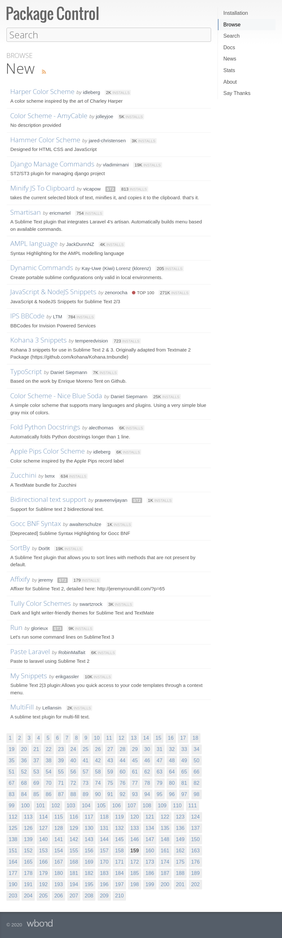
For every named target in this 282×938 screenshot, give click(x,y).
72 (73, 782)
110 (177, 805)
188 (180, 873)
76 (122, 782)
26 (98, 749)
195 (89, 884)
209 (104, 895)
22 (49, 749)
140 (43, 839)
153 (43, 850)
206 (58, 895)
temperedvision (91, 340)
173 (149, 861)
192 (43, 884)
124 (195, 816)
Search (231, 36)
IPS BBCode (27, 315)
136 (180, 827)
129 (74, 827)
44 (122, 760)
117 (89, 816)
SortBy (20, 547)
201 (180, 884)
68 (24, 782)
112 (13, 816)
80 (172, 782)
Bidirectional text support (48, 498)
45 (135, 760)
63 (159, 771)
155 (74, 850)
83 (12, 794)
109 (162, 805)
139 (28, 839)
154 (58, 850)
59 (110, 771)
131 (104, 827)
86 (49, 794)
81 (184, 782)
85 (36, 794)
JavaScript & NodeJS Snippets (53, 291)
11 (109, 737)
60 (122, 771)
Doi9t (44, 548)
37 (36, 760)
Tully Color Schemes (40, 602)
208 (89, 895)
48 (172, 760)
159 (134, 850)
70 (49, 782)
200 (165, 884)
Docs (229, 47)
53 (36, 771)
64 (172, 771)
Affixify (20, 578)
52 (24, 771)
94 (147, 794)
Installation (235, 13)
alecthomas (101, 427)
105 (101, 805)
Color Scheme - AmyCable (48, 115)
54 (49, 771)
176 (195, 861)
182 (89, 873)
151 (13, 850)
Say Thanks (236, 93)
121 (149, 816)
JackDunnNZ (80, 244)
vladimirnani (116, 164)
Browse (231, 24)
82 (196, 782)
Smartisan (25, 211)
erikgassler (67, 676)
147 (149, 839)
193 (58, 884)
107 (131, 805)
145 (119, 839)
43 (110, 760)
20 (24, 749)
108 (147, 805)
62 (147, 771)
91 (110, 794)
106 (116, 805)
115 (58, 816)
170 (104, 861)
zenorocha (116, 292)
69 (36, 782)
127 (43, 827)
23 (61, 749)
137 (195, 827)
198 (134, 884)
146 (134, 839)
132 (119, 827)
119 (119, 816)
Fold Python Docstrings (45, 426)
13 (134, 737)
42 (98, 760)
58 (98, 771)
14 (146, 737)
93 (135, 794)
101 (40, 805)
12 (121, 737)
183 (104, 873)
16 (171, 737)
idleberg (91, 92)
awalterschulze (85, 524)
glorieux (39, 628)
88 (73, 794)
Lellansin (51, 707)
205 (43, 895)
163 (195, 850)
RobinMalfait (71, 652)
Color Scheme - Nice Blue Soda (56, 395)
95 (159, 794)
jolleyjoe (104, 116)
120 (134, 816)
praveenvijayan (111, 499)
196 (104, 884)
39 (61, 760)
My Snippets (28, 675)
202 (195, 884)
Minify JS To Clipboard (42, 187)
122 (165, 816)
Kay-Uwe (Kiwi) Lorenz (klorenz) (116, 268)
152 (28, 850)
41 (86, 760)
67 (12, 782)
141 (58, 839)
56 (73, 771)
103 (71, 805)
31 (159, 749)
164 (13, 861)
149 (180, 839)
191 (28, 884)
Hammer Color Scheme (45, 139)
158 (119, 850)
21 (36, 749)
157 (104, 850)
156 (89, 850)
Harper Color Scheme (42, 91)
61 (135, 771)
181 (74, 873)
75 (110, 782)
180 (58, 873)
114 (43, 816)
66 (196, 771)
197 (119, 884)
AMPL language (34, 243)
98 (196, 794)
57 (86, 771)
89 (86, 794)
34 (196, 749)
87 (61, 794)
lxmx (50, 475)
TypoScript (26, 371)
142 (74, 839)
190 (13, 884)
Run (16, 627)
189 (195, 873)
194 (74, 884)
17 (183, 737)
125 (13, 827)
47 (159, 760)
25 (86, 749)
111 (192, 805)
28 (122, 749)
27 (110, 749)
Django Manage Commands (52, 163)
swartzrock (90, 603)
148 (165, 839)
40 (73, 760)
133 (134, 827)
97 (184, 794)
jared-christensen (107, 140)
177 (13, 873)
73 (86, 782)
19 (12, 749)
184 (119, 873)
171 (119, 861)
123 (180, 816)
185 (134, 873)
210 (119, 895)
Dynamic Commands (41, 267)
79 (159, 782)
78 (147, 782)
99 (12, 805)
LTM (57, 316)
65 (184, 771)
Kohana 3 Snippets (38, 339)
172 (134, 861)
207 (74, 895)
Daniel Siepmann (68, 372)
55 (61, 771)
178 (28, 873)
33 (184, 749)
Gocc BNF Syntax (35, 523)
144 (104, 839)
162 (180, 850)
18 (195, 737)
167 (58, 861)
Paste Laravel (30, 651)
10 (97, 737)
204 (28, 895)
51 (12, 771)
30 (147, 749)
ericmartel (60, 212)
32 (172, 749)
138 (13, 839)
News (229, 58)
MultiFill (22, 706)
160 (149, 850)
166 (43, 861)
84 (24, 794)
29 (135, 749)
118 (104, 816)
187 (165, 873)
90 (98, 794)
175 (180, 861)
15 (158, 737)
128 (58, 827)
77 (135, 782)
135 (165, 827)
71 (61, 782)
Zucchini (23, 474)
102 (56, 805)
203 (13, 895)
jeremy (45, 579)
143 (89, 839)
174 (165, 861)
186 (149, 873)
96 (172, 794)
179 (43, 873)
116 (74, 816)
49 (184, 760)
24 (73, 749)
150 (195, 839)
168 (74, 861)
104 (86, 805)
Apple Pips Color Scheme (47, 450)
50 (196, 760)
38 (49, 760)
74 (98, 782)
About (230, 82)
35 (12, 760)
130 (89, 827)
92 (122, 794)
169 (89, 861)
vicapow (92, 188)
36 (24, 760)
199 (149, 884)
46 (147, 760)
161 (165, 850)
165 (28, 861)
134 (149, 827)
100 (25, 805)
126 (28, 827)
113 (28, 816)
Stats (229, 70)
